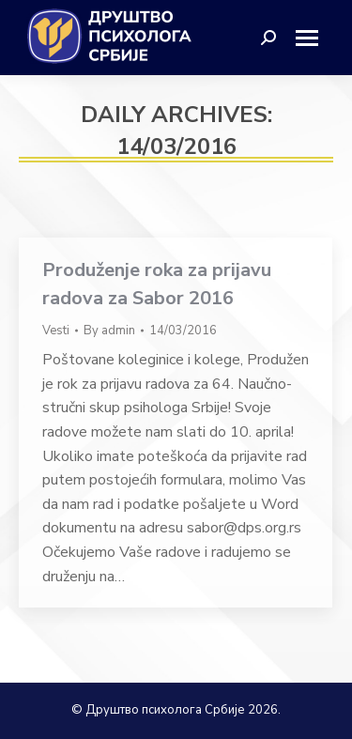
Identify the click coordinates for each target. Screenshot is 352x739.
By (109, 330)
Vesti (55, 330)
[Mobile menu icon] (314, 38)
